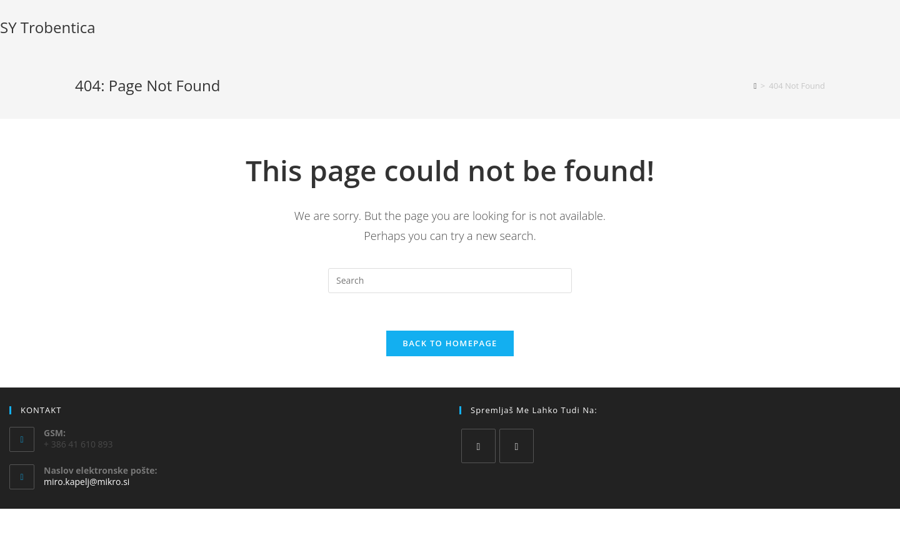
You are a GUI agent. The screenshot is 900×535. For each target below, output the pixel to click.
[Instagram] (516, 446)
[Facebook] (478, 446)
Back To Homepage (449, 343)
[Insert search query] (450, 280)
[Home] (755, 85)
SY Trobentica (48, 27)
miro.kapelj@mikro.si (86, 482)
